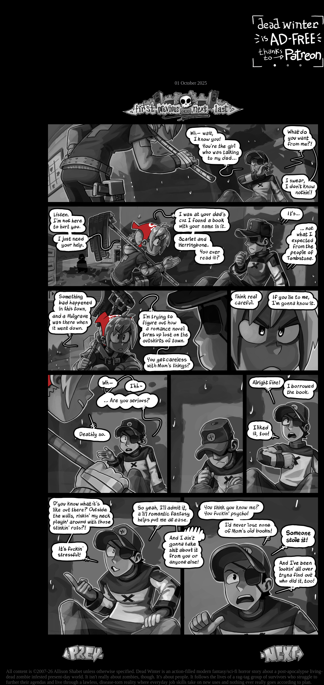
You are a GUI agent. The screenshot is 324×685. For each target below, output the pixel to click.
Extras (22, 63)
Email (22, 82)
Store (22, 72)
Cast (22, 53)
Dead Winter (45, 19)
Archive (22, 43)
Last (227, 105)
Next (198, 105)
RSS (22, 93)
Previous (171, 105)
